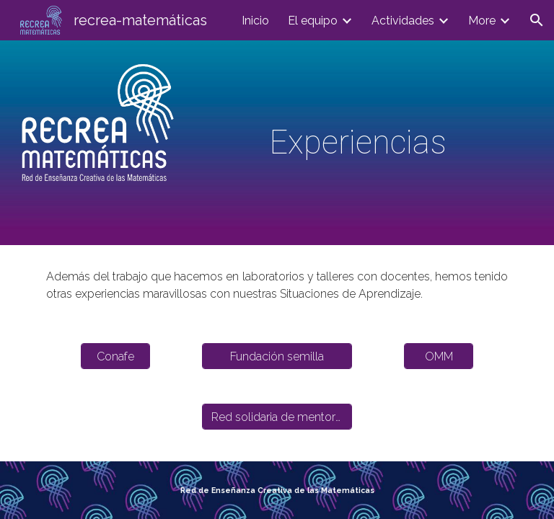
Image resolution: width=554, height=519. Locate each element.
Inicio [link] (255, 20)
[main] (357, 143)
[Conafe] (115, 356)
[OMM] (438, 356)
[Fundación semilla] (277, 356)
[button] (536, 20)
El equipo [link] (313, 20)
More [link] (482, 20)
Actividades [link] (402, 20)
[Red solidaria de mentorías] (277, 417)
